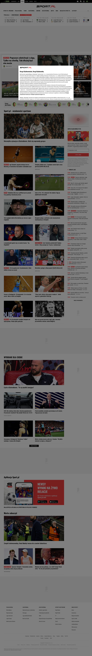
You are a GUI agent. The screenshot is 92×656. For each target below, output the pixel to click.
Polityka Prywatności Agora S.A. (38, 94)
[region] (46, 83)
